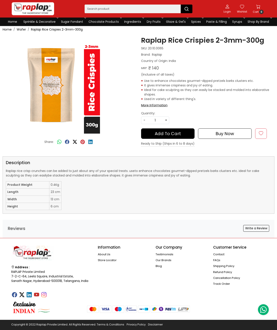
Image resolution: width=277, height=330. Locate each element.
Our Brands (163, 260)
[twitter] (75, 142)
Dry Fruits (155, 21)
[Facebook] (14, 295)
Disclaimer (155, 324)
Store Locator (107, 260)
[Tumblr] (51, 293)
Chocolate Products (105, 21)
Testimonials (164, 254)
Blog (159, 266)
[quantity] (155, 120)
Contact (218, 254)
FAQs (216, 260)
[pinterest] (83, 142)
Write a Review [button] (256, 228)
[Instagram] (44, 295)
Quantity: (148, 113)
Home (12, 21)
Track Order (221, 284)
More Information (154, 105)
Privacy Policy (136, 324)
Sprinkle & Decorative (40, 21)
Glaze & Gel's (177, 21)
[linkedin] (90, 142)
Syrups (238, 21)
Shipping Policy (223, 266)
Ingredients (133, 21)
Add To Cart (168, 134)
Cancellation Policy (226, 278)
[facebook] (67, 142)
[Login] (227, 9)
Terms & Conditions (110, 324)
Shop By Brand (259, 21)
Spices (197, 21)
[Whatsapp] (59, 142)
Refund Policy (222, 272)
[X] (22, 295)
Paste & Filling (217, 21)
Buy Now (225, 134)
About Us (104, 254)
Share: (49, 142)
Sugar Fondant (73, 21)
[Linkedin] (29, 295)
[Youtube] (36, 295)
